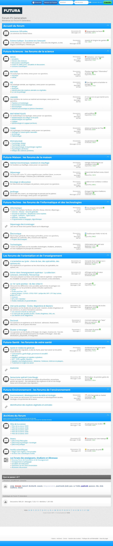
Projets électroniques (19, 239)
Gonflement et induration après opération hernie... (95, 348)
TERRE (13, 128)
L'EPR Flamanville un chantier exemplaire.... (95, 396)
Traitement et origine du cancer (23, 363)
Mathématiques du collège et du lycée (25, 118)
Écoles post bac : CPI (19, 291)
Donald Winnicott (90, 141)
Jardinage (14, 191)
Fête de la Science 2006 (20, 432)
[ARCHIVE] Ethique (18, 444)
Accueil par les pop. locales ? (94, 424)
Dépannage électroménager (22, 224)
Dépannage (15, 172)
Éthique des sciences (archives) (23, 151)
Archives (59, 538)
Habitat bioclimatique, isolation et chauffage (29, 163)
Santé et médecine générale (22, 348)
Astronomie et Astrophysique (22, 105)
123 (88, 510)
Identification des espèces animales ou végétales (29, 90)
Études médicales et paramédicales (24, 301)
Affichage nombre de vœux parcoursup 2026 (94, 273)
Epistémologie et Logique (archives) (24, 123)
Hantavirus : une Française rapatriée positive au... (94, 58)
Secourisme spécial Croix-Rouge (24, 377)
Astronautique (17, 107)
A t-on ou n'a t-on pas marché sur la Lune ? (96, 98)
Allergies (15, 355)
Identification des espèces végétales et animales (31, 405)
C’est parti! (88, 283)
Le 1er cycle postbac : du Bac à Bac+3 (26, 284)
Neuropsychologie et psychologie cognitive (27, 147)
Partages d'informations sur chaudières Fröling (94, 163)
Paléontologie (16, 136)
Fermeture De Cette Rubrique (96, 439)
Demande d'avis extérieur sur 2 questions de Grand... (95, 262)
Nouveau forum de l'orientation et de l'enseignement (30, 460)
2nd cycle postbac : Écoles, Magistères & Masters (31, 306)
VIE (11, 82)
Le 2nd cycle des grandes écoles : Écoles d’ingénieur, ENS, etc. (33, 314)
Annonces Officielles (19, 31)
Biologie (14, 86)
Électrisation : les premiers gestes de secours (97, 378)
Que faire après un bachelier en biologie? (96, 83)
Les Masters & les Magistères (22, 315)
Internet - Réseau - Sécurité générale (25, 212)
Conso (65, 538)
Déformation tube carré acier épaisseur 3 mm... (94, 245)
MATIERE (14, 71)
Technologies (16, 244)
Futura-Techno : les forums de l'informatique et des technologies (42, 202)
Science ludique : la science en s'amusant (28, 40)
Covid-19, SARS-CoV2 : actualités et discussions (28, 65)
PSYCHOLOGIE (16, 141)
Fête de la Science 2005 (20, 433)
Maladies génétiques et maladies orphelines (27, 357)
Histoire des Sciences (19, 61)
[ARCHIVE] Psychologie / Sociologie (24, 443)
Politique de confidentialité (90, 538)
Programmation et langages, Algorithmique (27, 219)
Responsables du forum (94, 31)
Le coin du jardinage (19, 92)
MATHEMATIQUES (18, 113)
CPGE (14, 290)
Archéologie (16, 134)
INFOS (13, 57)
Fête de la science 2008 (20, 428)
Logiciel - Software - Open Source (23, 215)
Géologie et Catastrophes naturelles (24, 132)
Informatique (16, 208)
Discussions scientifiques (20, 63)
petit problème (89, 113)
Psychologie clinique (19, 143)
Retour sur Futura (50, 2)
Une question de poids (94, 450)
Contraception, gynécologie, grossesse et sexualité (30, 354)
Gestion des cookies (74, 538)
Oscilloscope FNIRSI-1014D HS (97, 233)
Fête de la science (18, 424)
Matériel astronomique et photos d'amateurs (27, 108)
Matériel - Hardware (19, 217)
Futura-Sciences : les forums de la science (28, 51)
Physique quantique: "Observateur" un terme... (96, 72)
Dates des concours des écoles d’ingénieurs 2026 (95, 306)
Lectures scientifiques (19, 66)
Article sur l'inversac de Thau (94, 128)
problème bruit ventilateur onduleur (96, 182)
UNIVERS (14, 97)
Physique (15, 75)
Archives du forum (14, 415)
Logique (14, 121)
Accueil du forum (13, 25)
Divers (13, 438)
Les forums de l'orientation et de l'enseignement (32, 255)
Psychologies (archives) (20, 149)
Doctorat (14, 320)
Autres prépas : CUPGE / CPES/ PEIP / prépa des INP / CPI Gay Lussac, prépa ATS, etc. (36, 294)
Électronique (15, 233)
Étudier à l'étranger (18, 330)
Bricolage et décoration (20, 182)
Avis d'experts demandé (94, 208)
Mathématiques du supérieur (22, 119)
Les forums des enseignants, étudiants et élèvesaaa (34, 458)
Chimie (14, 77)
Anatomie (15, 88)
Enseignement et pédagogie (22, 462)
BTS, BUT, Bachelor (18, 299)
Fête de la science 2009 (20, 426)
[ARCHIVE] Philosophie (20, 441)
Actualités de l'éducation (20, 464)
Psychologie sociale (18, 145)
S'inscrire (36, 3)
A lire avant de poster (92, 329)
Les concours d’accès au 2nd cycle (23, 312)
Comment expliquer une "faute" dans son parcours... (95, 321)
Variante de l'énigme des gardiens (96, 40)
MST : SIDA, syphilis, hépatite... (22, 359)
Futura (53, 538)
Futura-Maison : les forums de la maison (27, 157)
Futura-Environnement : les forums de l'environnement (36, 389)
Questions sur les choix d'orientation (24, 465)
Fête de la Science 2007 (20, 430)
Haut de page (104, 538)
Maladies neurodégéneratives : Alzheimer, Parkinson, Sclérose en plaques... (38, 361)
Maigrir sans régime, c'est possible (24, 452)
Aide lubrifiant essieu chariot (99, 172)
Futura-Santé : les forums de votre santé (27, 342)
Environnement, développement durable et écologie (33, 395)
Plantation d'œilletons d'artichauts (95, 192)
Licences (15, 297)
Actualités (15, 59)
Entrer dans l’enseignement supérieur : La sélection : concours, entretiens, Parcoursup (33, 273)
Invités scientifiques (18, 449)
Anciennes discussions (19, 467)
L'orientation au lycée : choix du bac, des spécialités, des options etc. (34, 262)
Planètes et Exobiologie (20, 103)
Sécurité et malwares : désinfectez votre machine (29, 214)
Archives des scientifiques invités (23, 453)
